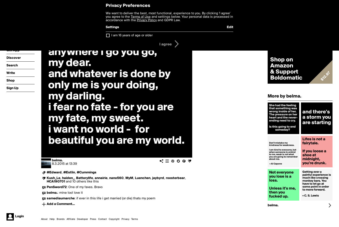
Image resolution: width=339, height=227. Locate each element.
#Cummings (86, 172)
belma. (57, 160)
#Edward (54, 172)
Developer (82, 219)
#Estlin (69, 172)
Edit (230, 27)
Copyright (114, 219)
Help (52, 219)
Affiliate (71, 219)
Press (93, 219)
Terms (134, 219)
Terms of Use (141, 17)
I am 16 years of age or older (132, 35)
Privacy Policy (147, 20)
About (44, 219)
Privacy (125, 219)
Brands (61, 219)
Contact (102, 219)
